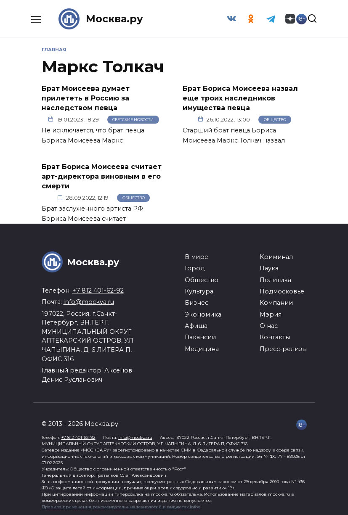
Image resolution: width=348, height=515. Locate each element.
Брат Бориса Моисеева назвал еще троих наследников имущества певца (240, 98)
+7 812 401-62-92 (98, 289)
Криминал (276, 255)
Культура (199, 290)
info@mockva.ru (89, 300)
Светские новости (133, 118)
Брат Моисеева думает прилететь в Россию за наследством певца (86, 98)
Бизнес (196, 301)
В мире (196, 255)
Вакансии (200, 336)
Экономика (203, 313)
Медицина (202, 347)
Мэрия (271, 313)
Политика (275, 278)
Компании (276, 301)
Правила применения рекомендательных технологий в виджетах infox (121, 505)
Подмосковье (282, 290)
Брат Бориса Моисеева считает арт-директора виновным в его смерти (102, 175)
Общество (275, 118)
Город (195, 267)
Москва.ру (114, 19)
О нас (269, 324)
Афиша (196, 324)
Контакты (275, 336)
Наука (269, 267)
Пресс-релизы (283, 347)
